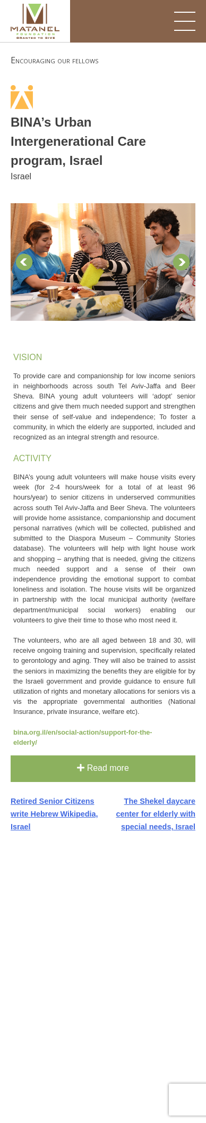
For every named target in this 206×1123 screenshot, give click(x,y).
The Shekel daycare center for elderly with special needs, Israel (155, 814)
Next (181, 262)
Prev (24, 262)
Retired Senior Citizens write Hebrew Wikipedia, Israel (54, 814)
